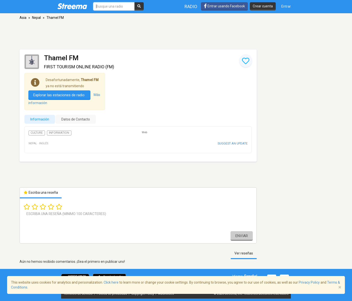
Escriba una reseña (40, 192)
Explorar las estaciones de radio (59, 95)
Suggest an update (233, 143)
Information (59, 132)
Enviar (241, 236)
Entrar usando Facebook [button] (224, 6)
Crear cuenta (263, 6)
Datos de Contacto (75, 119)
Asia (23, 18)
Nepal (36, 18)
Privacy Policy (309, 282)
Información (39, 119)
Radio (191, 6)
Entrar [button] (286, 6)
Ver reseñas (243, 253)
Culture (37, 132)
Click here (111, 282)
